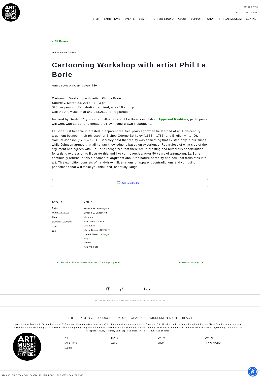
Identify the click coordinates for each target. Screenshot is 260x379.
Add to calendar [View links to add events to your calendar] (130, 183)
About (182, 18)
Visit (96, 18)
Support (197, 18)
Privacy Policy (213, 343)
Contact (252, 18)
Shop (211, 18)
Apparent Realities (173, 119)
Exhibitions (112, 18)
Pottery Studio (163, 18)
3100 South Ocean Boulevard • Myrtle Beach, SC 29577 (34, 375)
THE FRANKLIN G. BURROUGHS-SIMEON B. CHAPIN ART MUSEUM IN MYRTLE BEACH (130, 318)
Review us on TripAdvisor (134, 288)
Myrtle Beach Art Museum (11, 12)
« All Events (60, 41)
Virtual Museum (230, 18)
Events (130, 18)
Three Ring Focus (246, 374)
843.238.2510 (251, 7)
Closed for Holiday (189, 262)
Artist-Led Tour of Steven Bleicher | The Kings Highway (90, 262)
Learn (143, 18)
